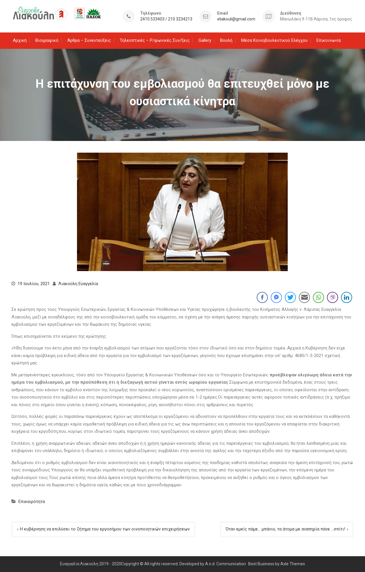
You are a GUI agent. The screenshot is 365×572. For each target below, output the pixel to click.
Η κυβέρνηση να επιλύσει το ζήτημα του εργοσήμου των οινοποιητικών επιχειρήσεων (105, 529)
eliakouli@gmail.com (236, 19)
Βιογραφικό (47, 40)
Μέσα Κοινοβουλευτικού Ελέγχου (274, 40)
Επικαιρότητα (31, 501)
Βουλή (226, 40)
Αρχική (20, 40)
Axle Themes (292, 563)
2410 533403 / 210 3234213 (166, 19)
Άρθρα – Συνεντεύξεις (89, 40)
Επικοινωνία (328, 40)
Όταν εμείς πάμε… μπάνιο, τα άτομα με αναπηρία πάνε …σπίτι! (285, 529)
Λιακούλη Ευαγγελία (78, 283)
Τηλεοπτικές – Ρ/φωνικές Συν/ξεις (155, 40)
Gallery (204, 40)
